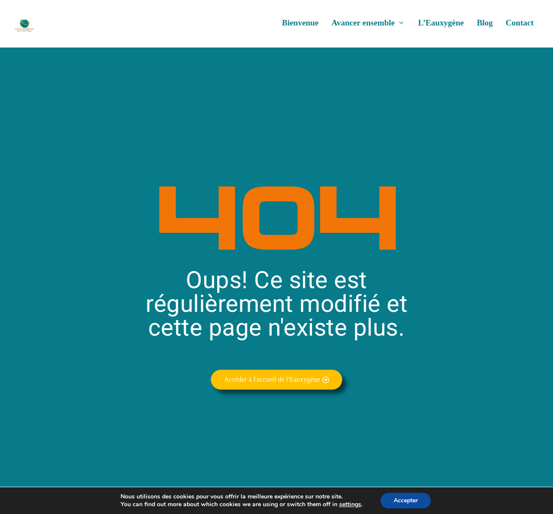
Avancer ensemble (363, 26)
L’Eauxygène (441, 26)
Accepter (406, 500)
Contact (520, 26)
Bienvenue (300, 26)
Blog (485, 26)
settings (350, 504)
